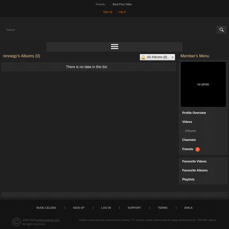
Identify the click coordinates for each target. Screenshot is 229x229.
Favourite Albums (195, 170)
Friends (191, 149)
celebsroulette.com (48, 219)
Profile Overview (194, 113)
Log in (122, 11)
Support (134, 207)
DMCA (188, 207)
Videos (187, 122)
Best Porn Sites (122, 4)
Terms (162, 207)
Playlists (188, 179)
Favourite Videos (194, 161)
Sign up (107, 11)
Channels (189, 140)
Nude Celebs (46, 207)
